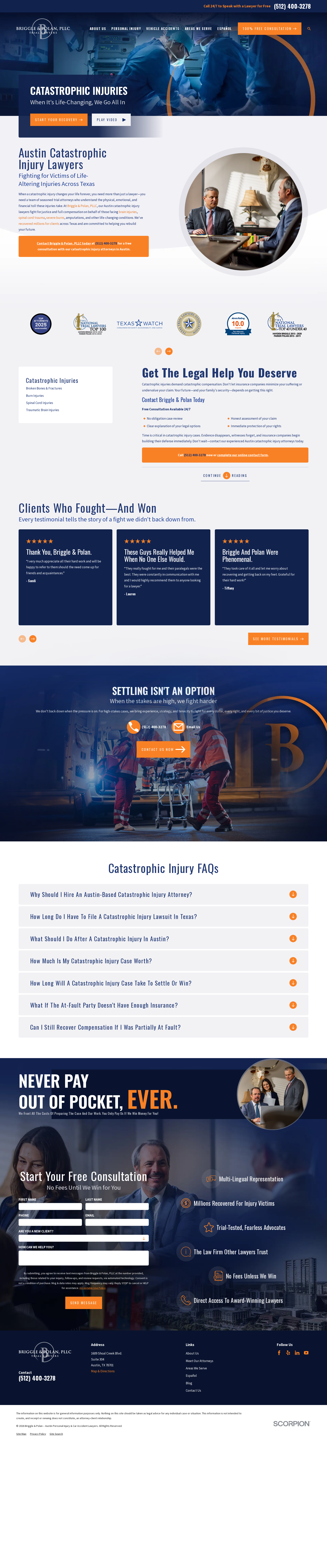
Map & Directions (103, 1371)
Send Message (83, 1302)
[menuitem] (65, 388)
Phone (24, 1215)
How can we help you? (36, 1247)
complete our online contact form (242, 455)
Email (89, 1215)
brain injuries (128, 212)
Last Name (93, 1199)
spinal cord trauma (32, 218)
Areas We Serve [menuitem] (198, 28)
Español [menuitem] (224, 28)
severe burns (55, 218)
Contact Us (193, 1390)
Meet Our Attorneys (199, 1361)
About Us (192, 1353)
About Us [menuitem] (98, 28)
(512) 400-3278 (292, 6)
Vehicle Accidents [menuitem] (162, 28)
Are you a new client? (36, 1231)
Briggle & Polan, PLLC (82, 206)
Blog (189, 1383)
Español (191, 1375)
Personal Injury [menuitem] (126, 28)
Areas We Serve (196, 1368)
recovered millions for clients (39, 224)
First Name (27, 1199)
